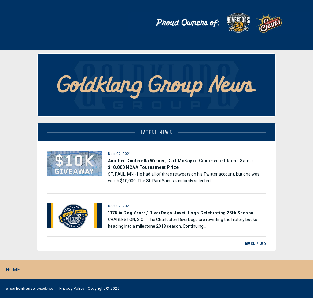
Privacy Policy (72, 288)
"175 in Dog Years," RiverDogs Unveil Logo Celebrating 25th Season (181, 212)
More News (256, 243)
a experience (29, 288)
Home (13, 269)
